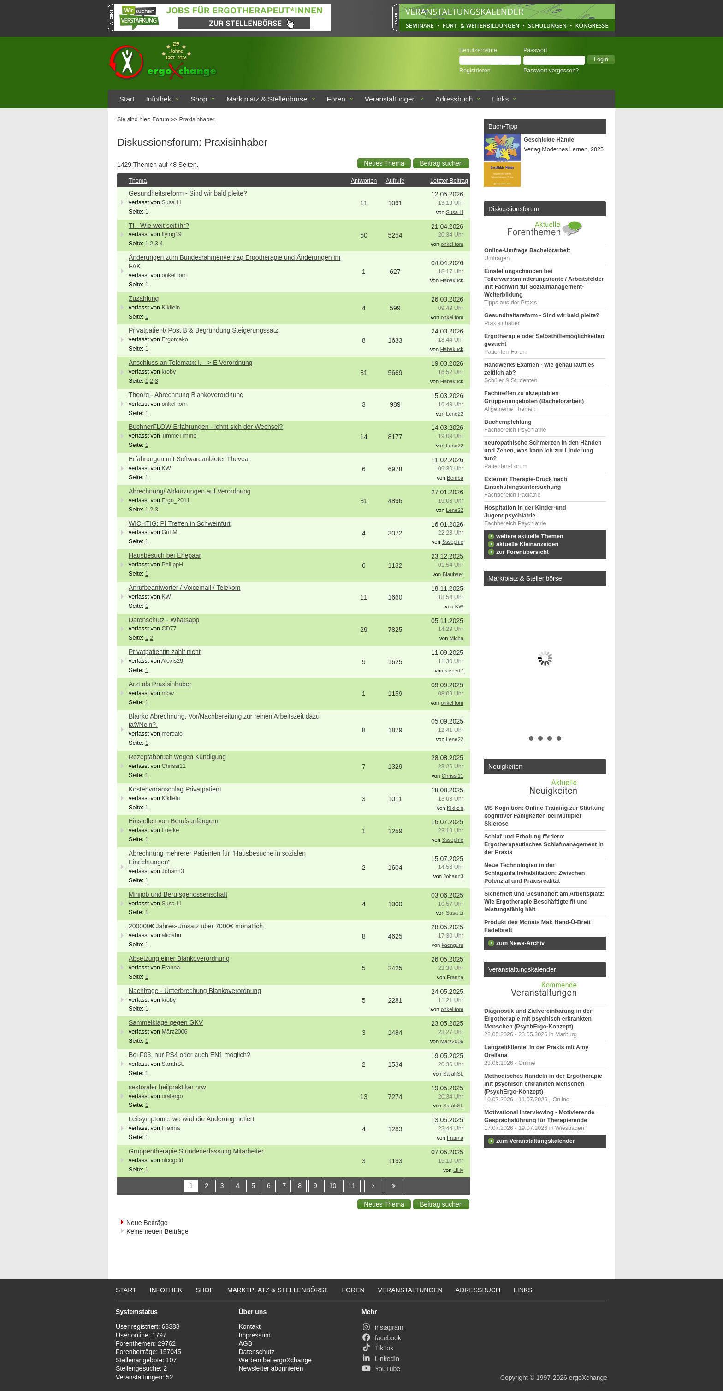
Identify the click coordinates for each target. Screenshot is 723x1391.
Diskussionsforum (513, 209)
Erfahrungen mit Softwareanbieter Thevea (189, 459)
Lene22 (454, 413)
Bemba (455, 478)
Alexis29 (172, 661)
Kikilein (170, 307)
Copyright (514, 1377)
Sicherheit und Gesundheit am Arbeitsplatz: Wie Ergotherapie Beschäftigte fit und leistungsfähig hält (544, 902)
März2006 (174, 1031)
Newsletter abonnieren (271, 1368)
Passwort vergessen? (551, 70)
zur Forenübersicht (522, 552)
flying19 (171, 234)
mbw (167, 693)
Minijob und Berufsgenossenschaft (178, 894)
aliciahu (171, 935)
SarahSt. (172, 1064)
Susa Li (171, 202)
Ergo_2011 (175, 500)
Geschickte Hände (549, 140)
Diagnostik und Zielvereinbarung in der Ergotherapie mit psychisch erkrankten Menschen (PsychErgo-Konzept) (538, 1019)
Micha (456, 638)
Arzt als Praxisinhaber (160, 684)
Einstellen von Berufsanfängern (174, 821)
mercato (172, 734)
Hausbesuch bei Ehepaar (165, 555)
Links (500, 99)
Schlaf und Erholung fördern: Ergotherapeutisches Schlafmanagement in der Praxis (544, 844)
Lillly (458, 1170)
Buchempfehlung (508, 422)
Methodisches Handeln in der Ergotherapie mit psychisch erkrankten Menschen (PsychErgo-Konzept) (543, 1084)
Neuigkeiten (505, 766)
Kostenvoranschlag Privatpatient (175, 789)
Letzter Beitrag (449, 181)
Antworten (364, 181)
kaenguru (452, 945)
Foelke (170, 830)
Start (127, 99)
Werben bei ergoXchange (275, 1360)
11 (352, 1185)
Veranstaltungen (390, 99)
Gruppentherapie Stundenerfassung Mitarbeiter (196, 1151)
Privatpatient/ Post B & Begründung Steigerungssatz (204, 330)
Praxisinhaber (196, 119)
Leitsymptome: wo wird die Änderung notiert (191, 1119)
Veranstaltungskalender (522, 969)
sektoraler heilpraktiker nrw (167, 1087)
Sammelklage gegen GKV (166, 1022)
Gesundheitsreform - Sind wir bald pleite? (188, 193)
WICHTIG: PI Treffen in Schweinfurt (180, 523)
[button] (601, 59)
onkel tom (452, 244)
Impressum (255, 1335)
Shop (198, 99)
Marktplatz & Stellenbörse (266, 99)
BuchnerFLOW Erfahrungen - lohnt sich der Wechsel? (206, 426)
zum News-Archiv (520, 943)
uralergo (172, 1096)
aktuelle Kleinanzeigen (527, 544)
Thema (138, 181)
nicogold (172, 1160)
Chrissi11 (173, 766)
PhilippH (172, 564)
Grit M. (170, 532)
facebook (381, 1338)
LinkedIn (380, 1358)
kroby (168, 372)
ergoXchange (588, 1377)
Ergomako (174, 339)
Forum (160, 119)
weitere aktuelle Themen (529, 536)
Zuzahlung (144, 298)
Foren (336, 99)
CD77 (168, 628)
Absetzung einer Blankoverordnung (179, 958)
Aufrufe (395, 181)
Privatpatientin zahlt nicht (165, 651)
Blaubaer (453, 574)
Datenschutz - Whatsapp (164, 620)
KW (166, 468)
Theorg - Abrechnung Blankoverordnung (186, 394)
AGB (246, 1343)
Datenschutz (257, 1351)
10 (333, 1185)
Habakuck (451, 280)
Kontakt (250, 1326)
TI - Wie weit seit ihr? (159, 225)
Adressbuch (454, 99)
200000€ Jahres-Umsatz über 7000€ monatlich (196, 926)
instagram (382, 1327)
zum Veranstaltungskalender (535, 1141)
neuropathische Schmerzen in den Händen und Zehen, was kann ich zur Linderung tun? (543, 451)
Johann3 (172, 871)
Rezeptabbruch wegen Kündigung (177, 757)
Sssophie (452, 542)
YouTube (381, 1369)
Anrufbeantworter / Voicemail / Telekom (185, 587)
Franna (170, 967)
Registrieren (475, 70)
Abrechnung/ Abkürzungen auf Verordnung (190, 491)
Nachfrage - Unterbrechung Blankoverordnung (195, 990)
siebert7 (454, 670)
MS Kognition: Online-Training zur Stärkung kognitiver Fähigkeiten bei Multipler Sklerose (544, 816)
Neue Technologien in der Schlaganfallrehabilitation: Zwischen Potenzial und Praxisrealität (534, 873)
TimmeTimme (178, 436)
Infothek (159, 99)
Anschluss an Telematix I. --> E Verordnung (191, 362)
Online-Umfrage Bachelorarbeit (527, 250)
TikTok (377, 1348)
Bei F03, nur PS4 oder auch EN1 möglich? (189, 1054)
